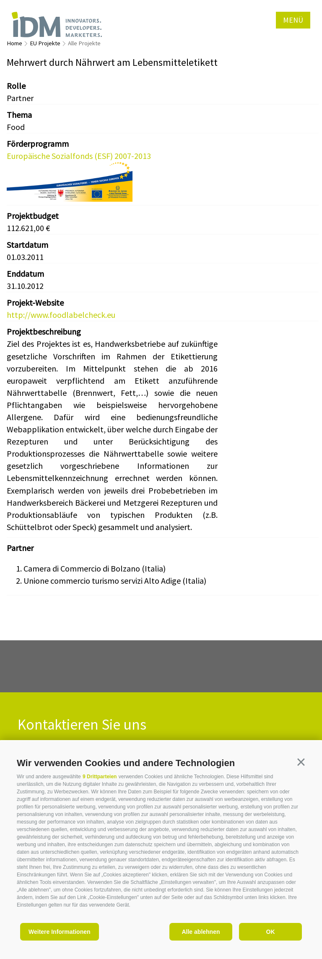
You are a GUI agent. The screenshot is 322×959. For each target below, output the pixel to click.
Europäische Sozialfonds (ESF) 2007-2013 (79, 156)
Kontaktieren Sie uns (82, 724)
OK (270, 931)
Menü (293, 20)
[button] (301, 762)
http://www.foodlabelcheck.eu (61, 314)
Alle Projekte (84, 43)
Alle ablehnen (201, 931)
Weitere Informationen (60, 931)
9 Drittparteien (100, 777)
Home (14, 43)
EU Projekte (45, 43)
